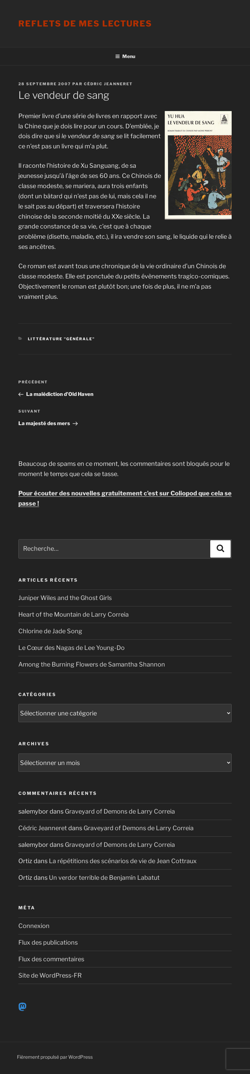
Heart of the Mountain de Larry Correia (73, 614)
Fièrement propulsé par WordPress (55, 1057)
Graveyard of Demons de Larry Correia (120, 811)
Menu (125, 56)
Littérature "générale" (61, 338)
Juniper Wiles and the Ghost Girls (65, 597)
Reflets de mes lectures (85, 24)
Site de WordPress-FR (50, 975)
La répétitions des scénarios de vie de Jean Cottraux (123, 860)
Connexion (34, 925)
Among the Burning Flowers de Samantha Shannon (91, 664)
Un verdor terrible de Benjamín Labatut (104, 877)
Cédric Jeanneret (108, 83)
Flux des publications (48, 942)
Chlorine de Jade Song (50, 631)
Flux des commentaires (51, 959)
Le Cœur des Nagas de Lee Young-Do (71, 647)
